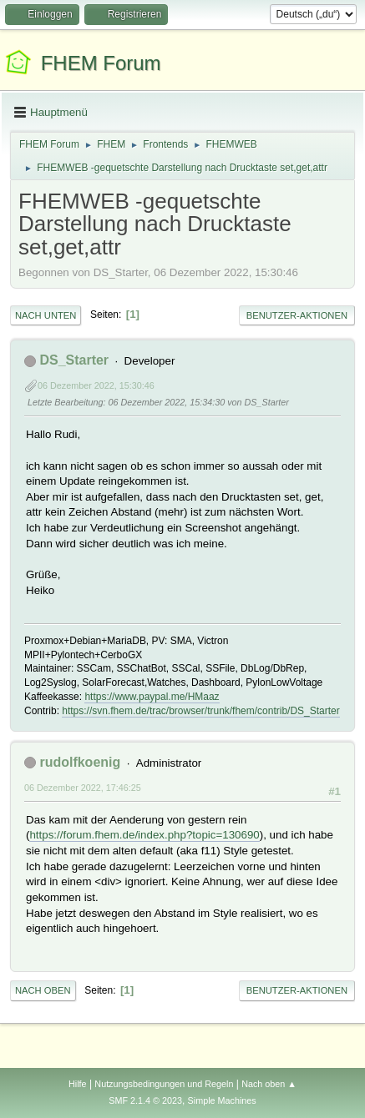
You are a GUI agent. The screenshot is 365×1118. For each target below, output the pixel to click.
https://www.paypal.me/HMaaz (151, 697)
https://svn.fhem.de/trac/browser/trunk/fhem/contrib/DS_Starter (200, 711)
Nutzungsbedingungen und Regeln (163, 1084)
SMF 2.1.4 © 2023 (145, 1100)
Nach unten (45, 315)
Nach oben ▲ (269, 1084)
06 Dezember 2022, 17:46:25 (82, 788)
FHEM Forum (101, 63)
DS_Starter (74, 360)
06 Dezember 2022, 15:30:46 (96, 385)
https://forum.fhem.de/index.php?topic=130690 (144, 834)
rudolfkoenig (79, 762)
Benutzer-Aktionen (296, 315)
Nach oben (43, 990)
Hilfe (77, 1084)
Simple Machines (222, 1100)
